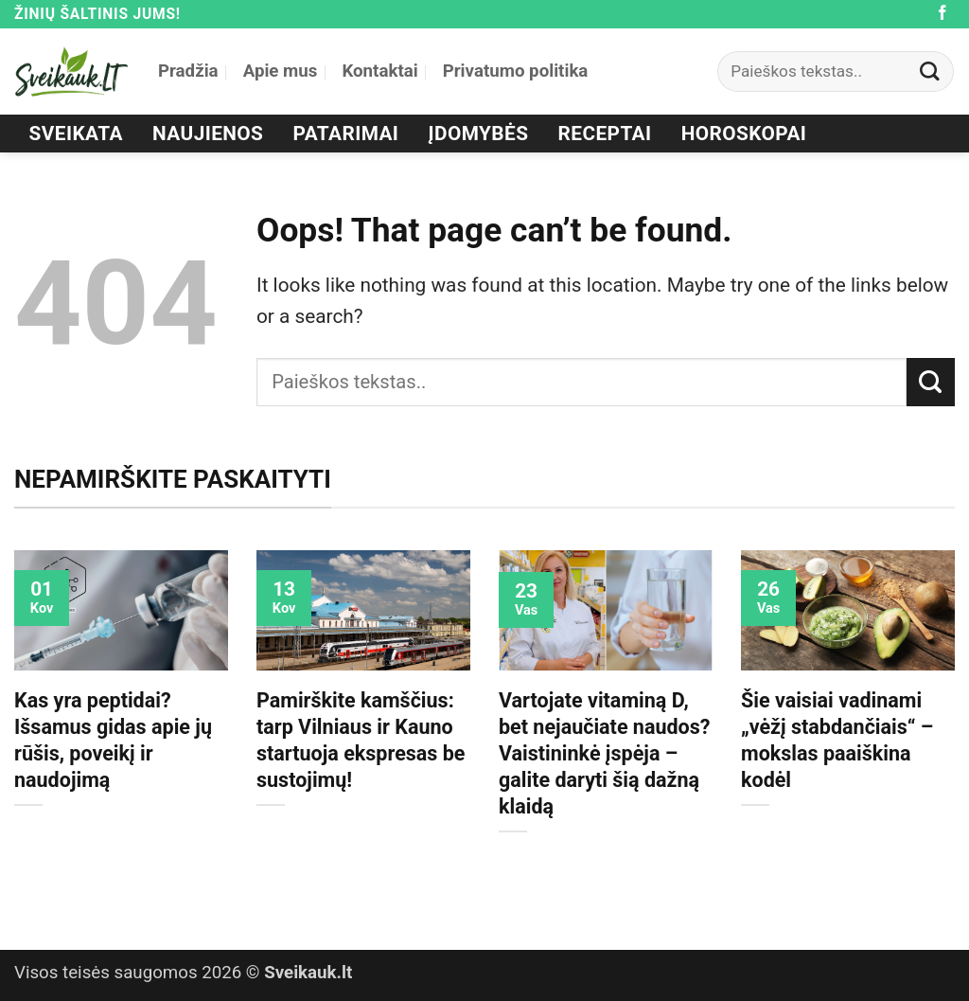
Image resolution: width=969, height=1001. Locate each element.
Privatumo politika (516, 71)
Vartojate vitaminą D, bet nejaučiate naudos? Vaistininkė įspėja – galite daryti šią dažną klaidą (605, 753)
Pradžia (188, 71)
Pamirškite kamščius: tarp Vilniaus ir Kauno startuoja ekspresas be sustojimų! (360, 740)
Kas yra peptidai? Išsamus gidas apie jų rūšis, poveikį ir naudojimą (113, 740)
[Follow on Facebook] (942, 14)
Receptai (605, 133)
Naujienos (207, 133)
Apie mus (280, 71)
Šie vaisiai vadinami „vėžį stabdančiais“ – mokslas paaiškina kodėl (837, 740)
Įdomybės (479, 133)
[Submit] (930, 71)
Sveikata (76, 133)
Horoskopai (744, 133)
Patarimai (346, 133)
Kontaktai (379, 71)
